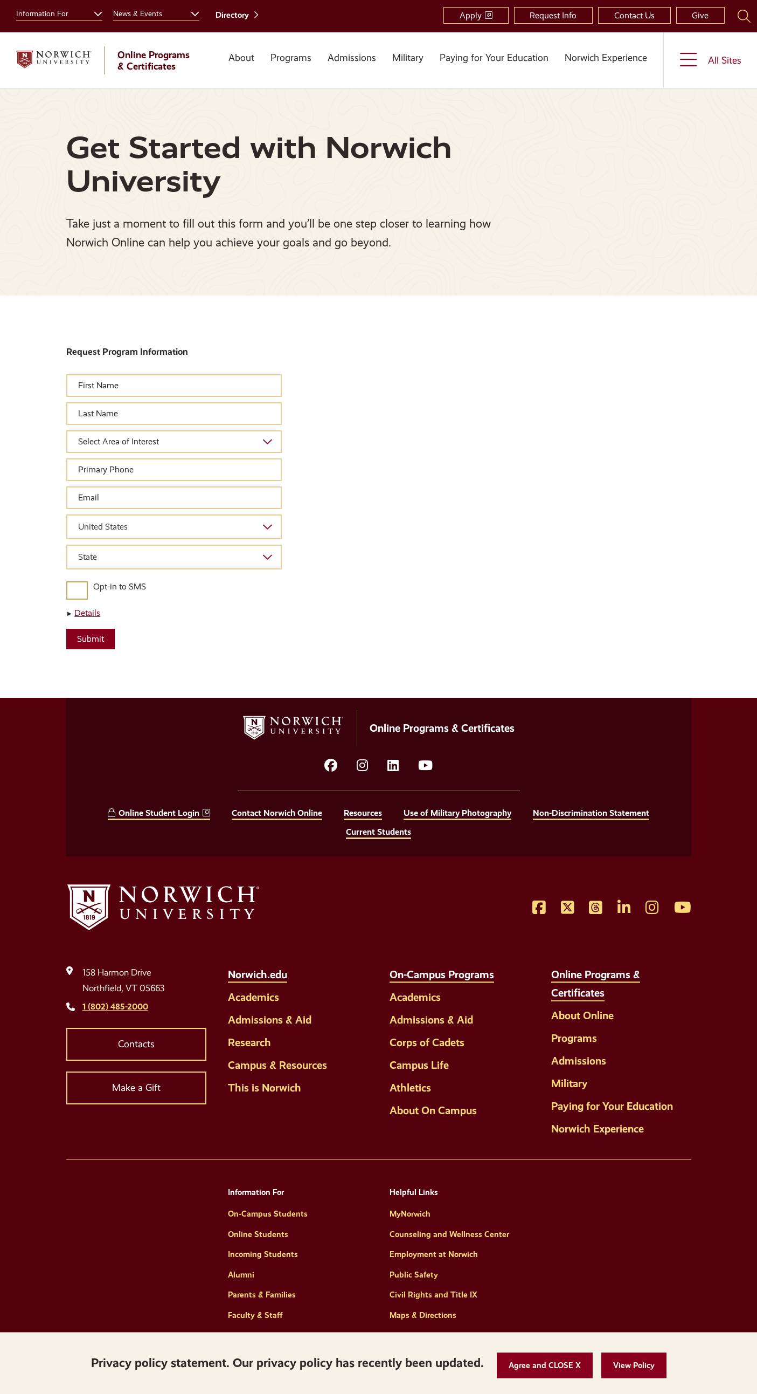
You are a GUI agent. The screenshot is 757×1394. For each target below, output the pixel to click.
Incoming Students (263, 1254)
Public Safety (414, 1275)
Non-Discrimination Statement (591, 813)
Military (407, 57)
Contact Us (634, 15)
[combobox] (174, 526)
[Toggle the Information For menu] (94, 12)
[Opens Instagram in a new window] (652, 908)
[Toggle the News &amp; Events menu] (191, 12)
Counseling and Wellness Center (449, 1234)
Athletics (410, 1087)
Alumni (241, 1275)
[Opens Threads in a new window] (595, 908)
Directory (232, 15)
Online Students (258, 1234)
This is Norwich (264, 1087)
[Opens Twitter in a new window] (567, 908)
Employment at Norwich (434, 1254)
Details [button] (87, 613)
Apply (471, 15)
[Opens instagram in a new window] (362, 765)
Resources (363, 813)
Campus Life (419, 1065)
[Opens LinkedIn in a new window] (393, 765)
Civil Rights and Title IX (433, 1295)
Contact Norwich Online (277, 813)
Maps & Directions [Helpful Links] (423, 1315)
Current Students (378, 832)
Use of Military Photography (457, 813)
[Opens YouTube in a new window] (425, 765)
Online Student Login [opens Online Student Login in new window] (159, 813)
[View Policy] (633, 1365)
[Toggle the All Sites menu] (710, 60)
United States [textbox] (103, 526)
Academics (253, 997)
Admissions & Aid (269, 1019)
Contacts (136, 1044)
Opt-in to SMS (119, 586)
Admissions (352, 57)
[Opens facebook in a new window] (330, 765)
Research (249, 1042)
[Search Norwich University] (744, 15)
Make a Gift (136, 1087)
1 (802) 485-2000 (115, 1006)
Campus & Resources (277, 1065)
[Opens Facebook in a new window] (539, 908)
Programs (290, 57)
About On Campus (433, 1110)
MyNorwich (410, 1214)
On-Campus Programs (442, 974)
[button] (545, 1365)
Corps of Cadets (427, 1042)
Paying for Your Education (494, 57)
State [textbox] (87, 557)
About (241, 57)
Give (700, 15)
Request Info (553, 15)
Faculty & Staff (255, 1315)
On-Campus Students (268, 1214)
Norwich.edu (257, 974)
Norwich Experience (606, 57)
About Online (582, 1015)
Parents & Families (262, 1295)
